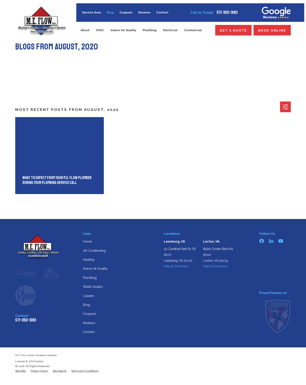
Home (87, 241)
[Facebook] (261, 241)
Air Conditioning (94, 251)
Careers (88, 296)
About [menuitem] (85, 30)
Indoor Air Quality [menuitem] (123, 30)
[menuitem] (20, 370)
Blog (110, 12)
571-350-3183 (227, 12)
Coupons (126, 12)
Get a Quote (233, 30)
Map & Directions (176, 266)
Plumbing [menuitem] (150, 30)
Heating (88, 259)
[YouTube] (280, 241)
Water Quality (93, 287)
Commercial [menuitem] (193, 30)
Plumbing (90, 278)
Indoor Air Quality (95, 268)
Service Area (91, 12)
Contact (162, 12)
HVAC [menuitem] (100, 30)
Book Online (272, 30)
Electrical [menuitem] (170, 30)
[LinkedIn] (271, 241)
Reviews (144, 12)
